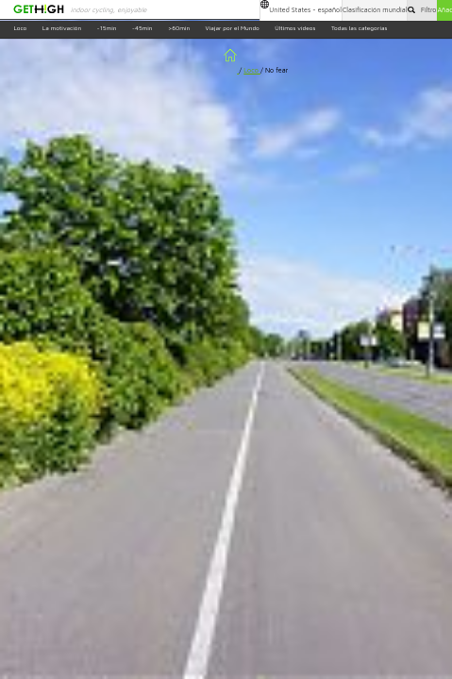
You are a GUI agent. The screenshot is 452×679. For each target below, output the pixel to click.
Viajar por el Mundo (232, 28)
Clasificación (375, 10)
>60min (179, 28)
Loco (19, 28)
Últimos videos (295, 28)
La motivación (61, 28)
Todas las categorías (359, 28)
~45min (142, 28)
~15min (107, 28)
